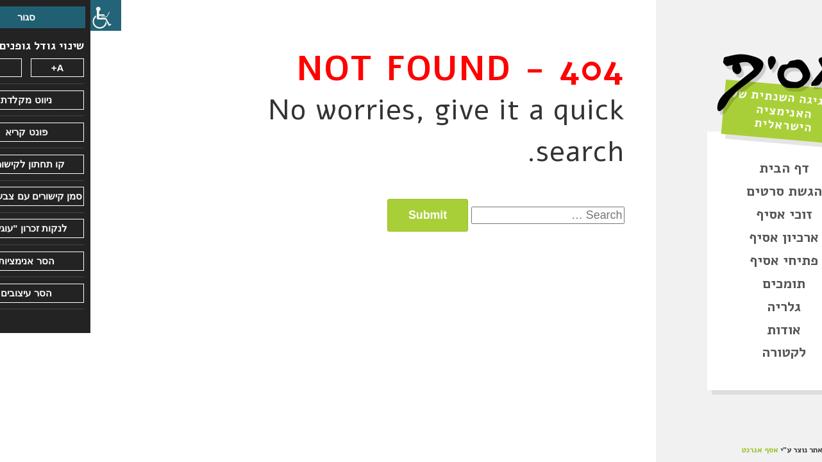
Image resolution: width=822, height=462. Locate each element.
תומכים (693, 283)
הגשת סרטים (694, 191)
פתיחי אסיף (693, 260)
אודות (693, 329)
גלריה (693, 306)
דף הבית (694, 168)
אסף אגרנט (669, 450)
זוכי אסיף (694, 214)
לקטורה (693, 352)
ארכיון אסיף (693, 237)
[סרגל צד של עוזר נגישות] (15, 15)
